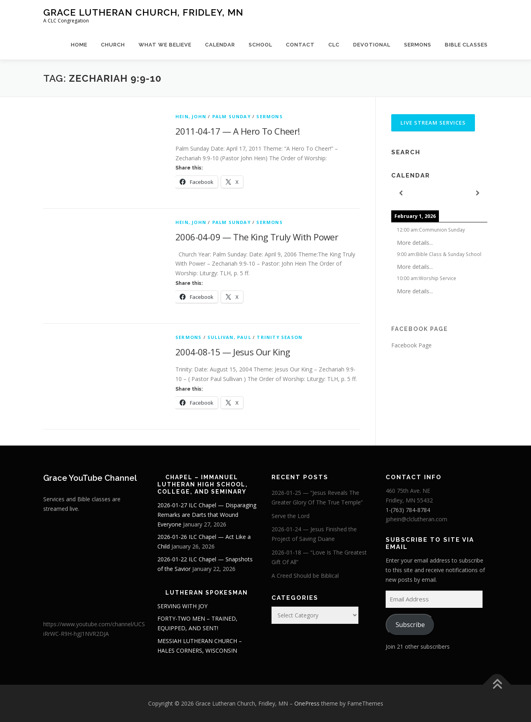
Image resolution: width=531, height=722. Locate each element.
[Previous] (400, 193)
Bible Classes (466, 45)
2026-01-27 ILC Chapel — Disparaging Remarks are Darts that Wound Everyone (206, 514)
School (260, 45)
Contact (300, 45)
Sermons (417, 45)
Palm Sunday (231, 116)
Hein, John (190, 116)
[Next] (477, 193)
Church (113, 45)
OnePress (307, 703)
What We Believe (165, 45)
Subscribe (410, 624)
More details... (415, 242)
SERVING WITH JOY (182, 606)
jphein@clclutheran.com (416, 519)
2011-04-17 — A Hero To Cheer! (237, 131)
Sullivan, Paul (229, 337)
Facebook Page (419, 329)
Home (79, 45)
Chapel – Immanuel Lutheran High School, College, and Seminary (202, 484)
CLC (334, 45)
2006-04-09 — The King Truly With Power (256, 237)
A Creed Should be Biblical (305, 575)
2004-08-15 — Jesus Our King (232, 352)
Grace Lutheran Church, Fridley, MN (143, 12)
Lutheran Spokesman (206, 592)
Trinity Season (279, 337)
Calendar (220, 45)
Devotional (371, 45)
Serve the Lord (291, 516)
